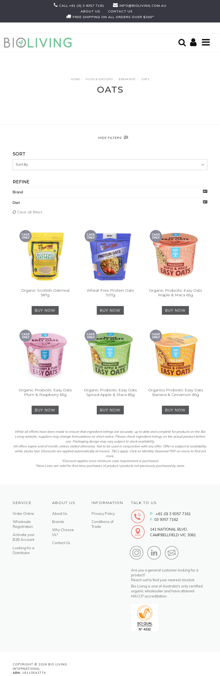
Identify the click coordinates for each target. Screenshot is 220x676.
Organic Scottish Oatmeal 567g (45, 292)
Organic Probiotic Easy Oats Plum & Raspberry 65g (45, 392)
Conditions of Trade (103, 524)
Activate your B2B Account (24, 537)
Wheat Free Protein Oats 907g (110, 292)
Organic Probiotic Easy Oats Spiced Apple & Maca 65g (110, 392)
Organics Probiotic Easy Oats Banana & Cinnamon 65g (175, 392)
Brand (18, 192)
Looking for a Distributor (23, 550)
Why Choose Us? (63, 532)
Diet (16, 202)
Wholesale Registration (23, 524)
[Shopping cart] (194, 43)
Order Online (23, 513)
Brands (58, 521)
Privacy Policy (103, 513)
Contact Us (61, 543)
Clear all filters (27, 212)
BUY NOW (45, 310)
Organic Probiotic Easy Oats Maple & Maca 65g (175, 292)
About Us (59, 513)
